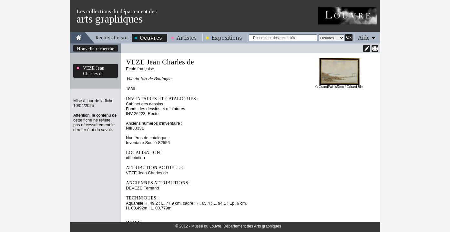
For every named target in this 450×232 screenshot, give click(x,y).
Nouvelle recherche (95, 48)
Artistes (187, 37)
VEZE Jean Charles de (93, 70)
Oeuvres (151, 37)
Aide (364, 37)
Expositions (226, 37)
